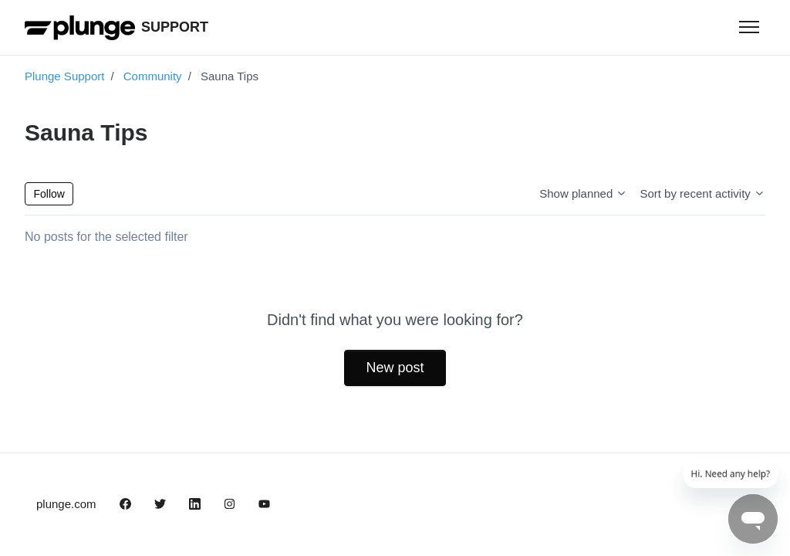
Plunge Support (64, 76)
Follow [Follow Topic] (49, 194)
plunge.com (66, 503)
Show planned (583, 193)
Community (152, 76)
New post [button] (395, 367)
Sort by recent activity (702, 193)
